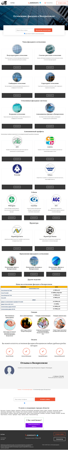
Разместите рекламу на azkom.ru (34, 425)
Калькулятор (48, 2)
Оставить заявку (62, 3)
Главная (19, 389)
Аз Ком (3, 434)
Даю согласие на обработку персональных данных (34, 33)
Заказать (17, 67)
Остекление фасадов (27, 389)
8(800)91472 (34, 3)
